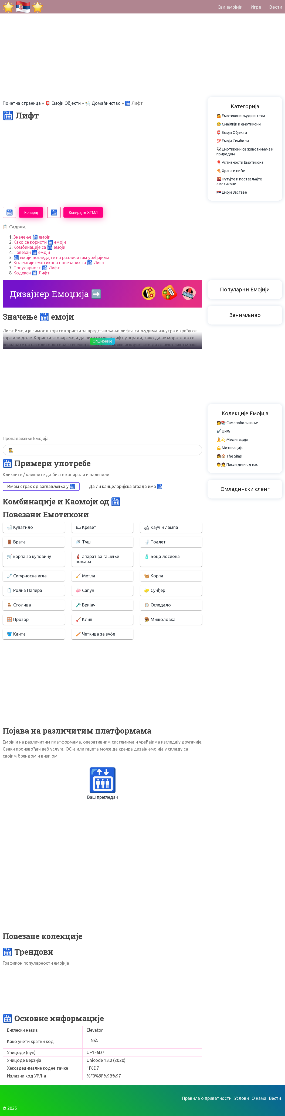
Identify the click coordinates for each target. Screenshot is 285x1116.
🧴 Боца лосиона (162, 556)
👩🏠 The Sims (229, 456)
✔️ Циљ (223, 431)
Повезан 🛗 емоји (31, 252)
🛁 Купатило (20, 527)
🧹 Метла (85, 575)
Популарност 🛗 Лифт (36, 267)
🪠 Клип (84, 619)
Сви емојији (230, 6)
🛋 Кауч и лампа (161, 527)
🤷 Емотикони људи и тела (240, 116)
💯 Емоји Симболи (232, 141)
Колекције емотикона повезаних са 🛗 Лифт (59, 262)
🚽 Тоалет (155, 541)
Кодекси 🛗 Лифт (31, 272)
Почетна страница (22, 103)
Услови (241, 1098)
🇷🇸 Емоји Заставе (231, 192)
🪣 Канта (16, 634)
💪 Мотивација (229, 448)
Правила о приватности (207, 1098)
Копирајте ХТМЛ (83, 212)
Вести (275, 6)
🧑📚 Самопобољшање (237, 423)
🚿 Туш (83, 541)
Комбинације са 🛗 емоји (39, 247)
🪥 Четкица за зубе (95, 634)
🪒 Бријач (86, 604)
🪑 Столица (19, 604)
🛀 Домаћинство (103, 103)
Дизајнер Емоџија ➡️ (55, 293)
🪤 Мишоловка (159, 619)
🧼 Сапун (85, 590)
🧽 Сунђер (154, 590)
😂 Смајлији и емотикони (238, 124)
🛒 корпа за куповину (29, 556)
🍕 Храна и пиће (230, 171)
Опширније (102, 341)
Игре (256, 6)
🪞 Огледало (157, 604)
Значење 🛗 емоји (31, 237)
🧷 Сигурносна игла (27, 575)
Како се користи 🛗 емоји (39, 242)
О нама (259, 1098)
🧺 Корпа (153, 575)
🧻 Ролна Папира (24, 590)
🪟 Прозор (18, 619)
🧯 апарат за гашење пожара (97, 559)
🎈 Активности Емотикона (239, 162)
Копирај (31, 212)
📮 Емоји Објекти (63, 103)
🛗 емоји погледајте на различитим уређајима (61, 257)
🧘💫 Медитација (232, 439)
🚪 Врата (16, 541)
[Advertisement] (142, 37)
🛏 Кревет (86, 527)
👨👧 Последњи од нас (237, 464)
